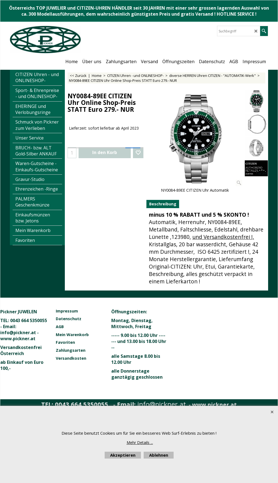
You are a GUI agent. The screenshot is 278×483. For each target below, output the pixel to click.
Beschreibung (162, 203)
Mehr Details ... (140, 442)
